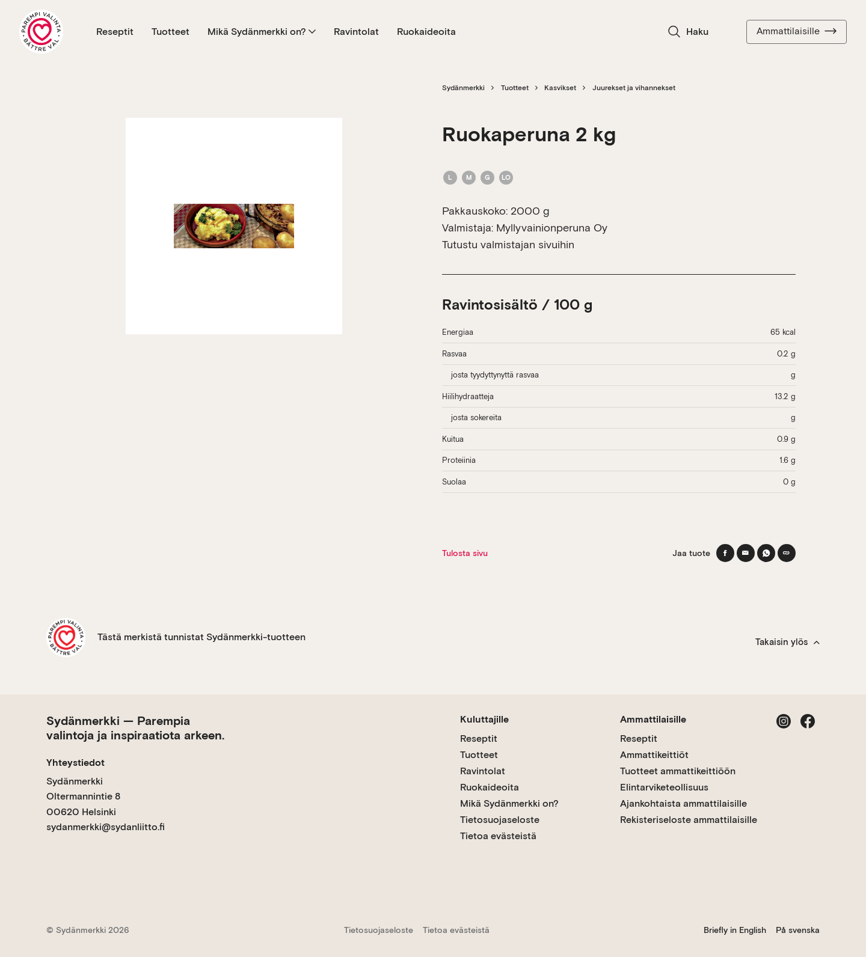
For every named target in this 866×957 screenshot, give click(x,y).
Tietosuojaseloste (499, 819)
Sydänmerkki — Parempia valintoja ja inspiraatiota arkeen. (135, 728)
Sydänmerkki (463, 88)
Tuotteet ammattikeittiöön (677, 771)
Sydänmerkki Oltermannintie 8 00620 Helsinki (83, 796)
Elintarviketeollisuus (664, 787)
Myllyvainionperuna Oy (551, 227)
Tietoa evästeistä (498, 836)
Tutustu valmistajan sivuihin (508, 244)
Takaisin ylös (787, 642)
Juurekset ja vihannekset (633, 88)
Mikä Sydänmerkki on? (261, 31)
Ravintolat (356, 31)
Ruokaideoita (426, 31)
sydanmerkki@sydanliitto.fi (105, 827)
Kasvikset (560, 88)
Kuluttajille (484, 719)
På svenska (798, 930)
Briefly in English (735, 930)
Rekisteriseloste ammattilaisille (688, 819)
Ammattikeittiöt (654, 754)
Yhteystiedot (75, 762)
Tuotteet (170, 31)
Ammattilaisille (797, 31)
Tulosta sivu (465, 553)
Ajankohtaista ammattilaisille (683, 803)
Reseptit (115, 31)
